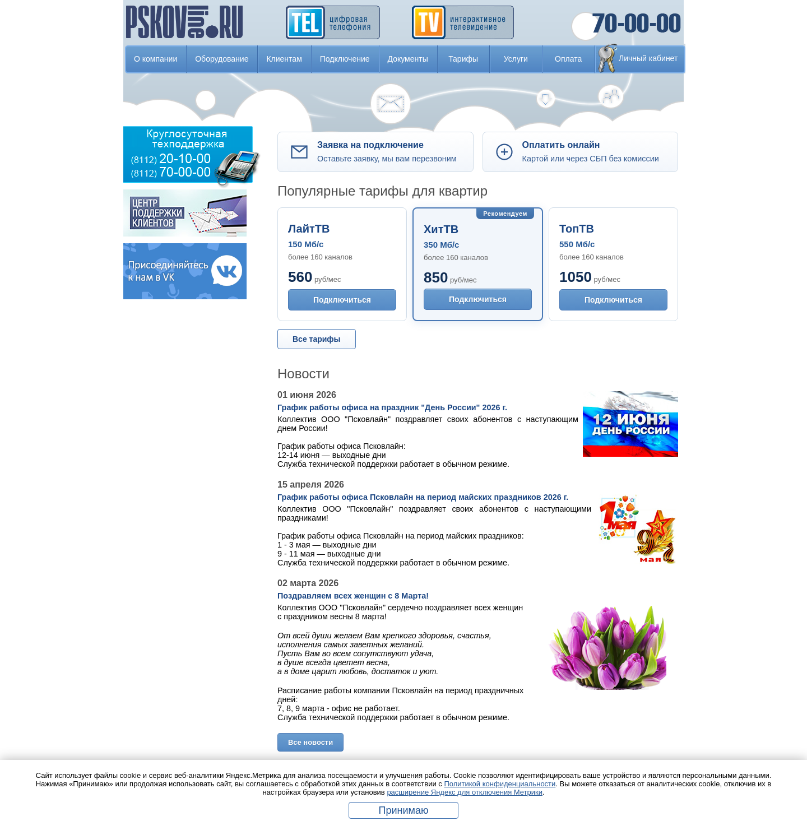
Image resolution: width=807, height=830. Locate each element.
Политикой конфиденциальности (499, 784)
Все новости (310, 742)
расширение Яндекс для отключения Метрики (464, 792)
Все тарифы (317, 339)
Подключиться (342, 299)
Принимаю (404, 810)
